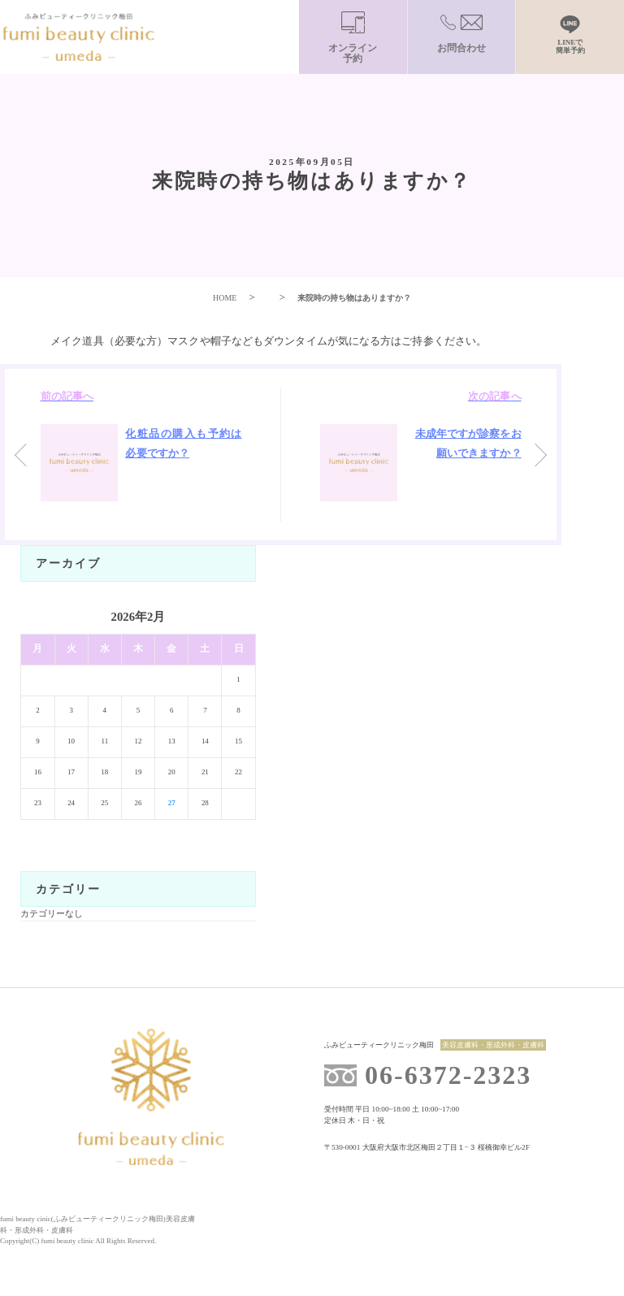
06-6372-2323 (448, 1075)
